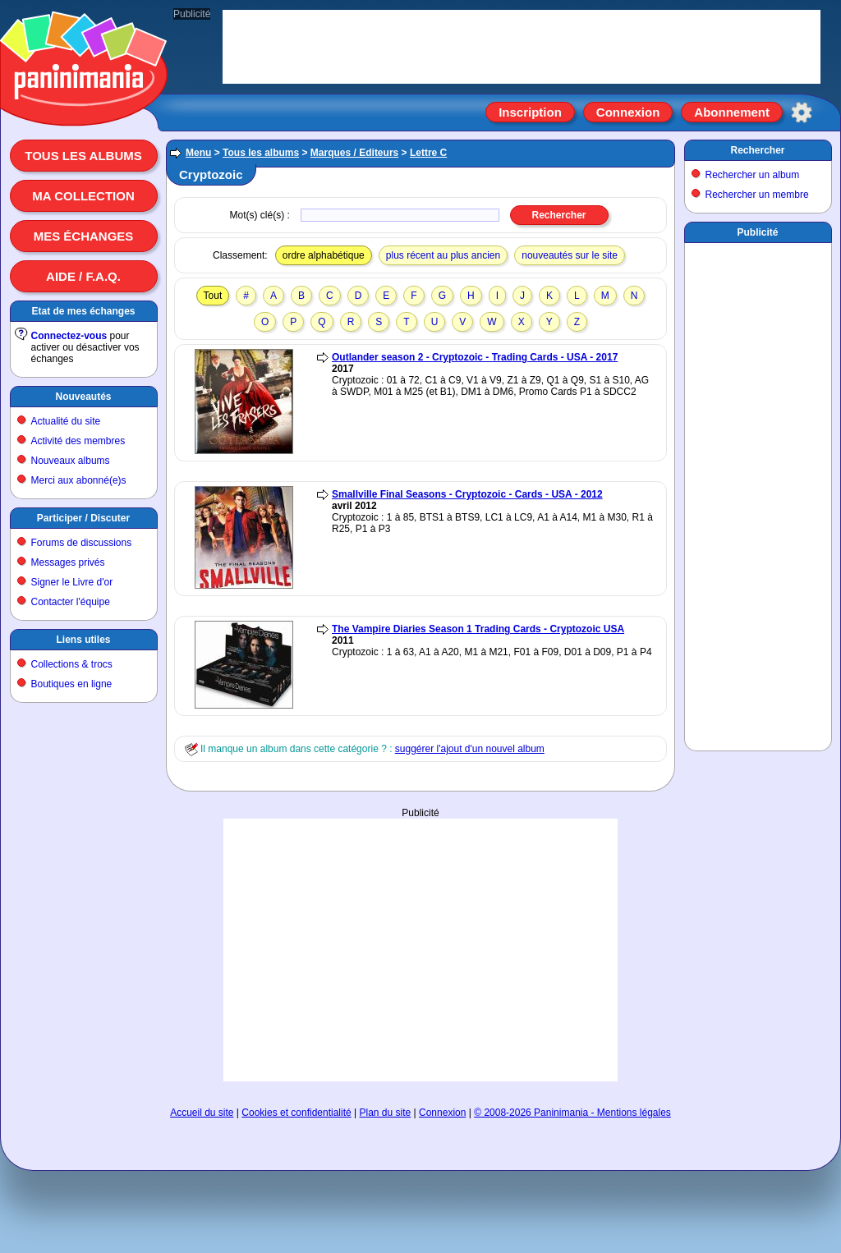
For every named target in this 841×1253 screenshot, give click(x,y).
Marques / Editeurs (354, 152)
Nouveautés (83, 396)
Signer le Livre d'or (72, 582)
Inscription (530, 112)
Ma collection (83, 196)
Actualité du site (66, 421)
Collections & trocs (72, 664)
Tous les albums (83, 156)
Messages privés (68, 562)
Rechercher (757, 150)
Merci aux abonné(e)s (78, 480)
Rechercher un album (752, 175)
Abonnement (732, 112)
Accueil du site (201, 1112)
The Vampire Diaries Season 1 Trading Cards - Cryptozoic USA (478, 629)
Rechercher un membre (757, 194)
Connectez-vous (69, 336)
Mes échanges (84, 236)
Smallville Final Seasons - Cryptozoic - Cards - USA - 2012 (467, 494)
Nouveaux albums (70, 460)
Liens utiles (83, 639)
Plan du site (385, 1112)
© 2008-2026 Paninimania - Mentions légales (572, 1112)
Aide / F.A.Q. (83, 276)
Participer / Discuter (83, 518)
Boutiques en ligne (72, 684)
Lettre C (428, 152)
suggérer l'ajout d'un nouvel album (470, 749)
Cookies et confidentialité (296, 1112)
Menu (198, 152)
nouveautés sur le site (570, 255)
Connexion (628, 112)
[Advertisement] (421, 870)
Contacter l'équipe (70, 602)
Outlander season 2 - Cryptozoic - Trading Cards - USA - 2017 (475, 357)
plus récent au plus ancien (443, 255)
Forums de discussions (81, 542)
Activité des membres (78, 441)
